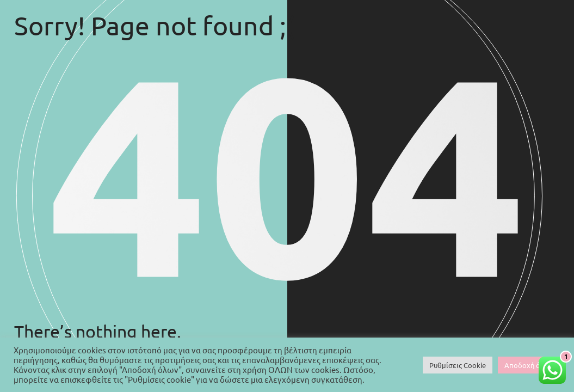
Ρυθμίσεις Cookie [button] (457, 365)
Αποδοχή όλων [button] (529, 365)
